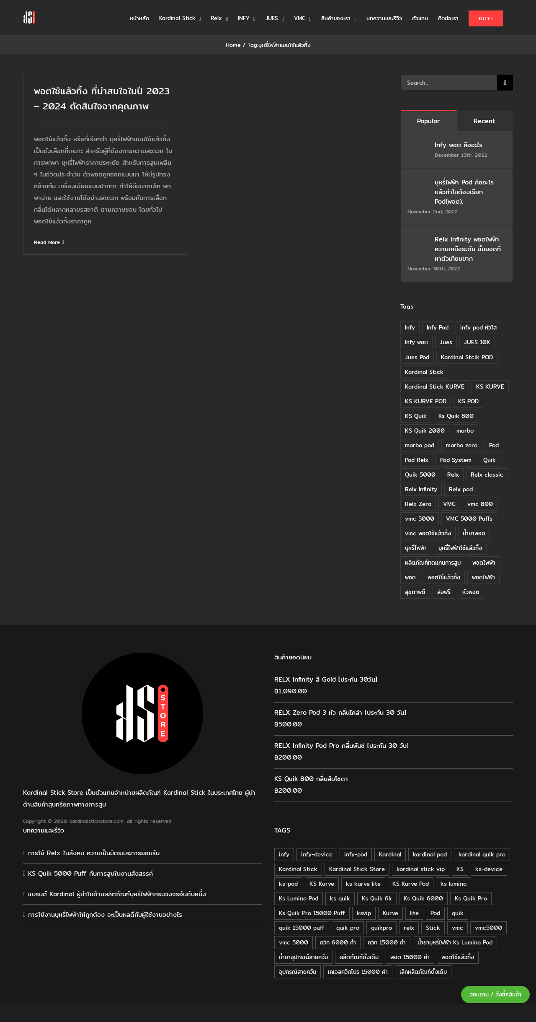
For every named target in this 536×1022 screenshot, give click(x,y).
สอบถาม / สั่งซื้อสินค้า (495, 994)
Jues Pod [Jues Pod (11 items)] (417, 357)
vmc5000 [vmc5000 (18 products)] (488, 927)
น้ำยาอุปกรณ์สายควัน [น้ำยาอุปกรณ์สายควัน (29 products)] (303, 957)
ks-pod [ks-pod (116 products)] (288, 883)
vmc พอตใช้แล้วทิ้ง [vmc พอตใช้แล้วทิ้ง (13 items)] (428, 533)
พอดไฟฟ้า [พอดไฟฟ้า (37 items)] (483, 562)
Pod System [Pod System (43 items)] (456, 459)
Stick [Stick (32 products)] (433, 927)
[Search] (505, 83)
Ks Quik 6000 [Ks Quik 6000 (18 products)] (423, 898)
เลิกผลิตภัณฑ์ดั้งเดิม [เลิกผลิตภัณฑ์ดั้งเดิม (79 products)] (423, 971)
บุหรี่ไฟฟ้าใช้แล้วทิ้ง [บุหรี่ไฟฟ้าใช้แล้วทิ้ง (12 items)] (460, 548)
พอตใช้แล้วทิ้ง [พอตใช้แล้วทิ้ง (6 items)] (444, 577)
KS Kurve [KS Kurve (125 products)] (321, 883)
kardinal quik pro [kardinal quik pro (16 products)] (482, 854)
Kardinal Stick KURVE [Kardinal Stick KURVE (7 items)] (434, 386)
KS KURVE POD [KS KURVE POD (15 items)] (425, 401)
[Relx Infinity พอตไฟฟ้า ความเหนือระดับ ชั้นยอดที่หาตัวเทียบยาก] (418, 240)
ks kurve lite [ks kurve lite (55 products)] (363, 883)
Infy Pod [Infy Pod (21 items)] (437, 327)
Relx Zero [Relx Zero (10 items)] (418, 503)
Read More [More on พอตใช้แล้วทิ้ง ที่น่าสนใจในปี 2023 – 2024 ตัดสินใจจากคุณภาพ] (47, 242)
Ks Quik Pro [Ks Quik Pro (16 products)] (471, 898)
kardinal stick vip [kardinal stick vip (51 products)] (421, 869)
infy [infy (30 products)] (284, 854)
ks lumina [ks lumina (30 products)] (453, 883)
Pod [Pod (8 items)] (494, 445)
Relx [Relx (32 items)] (453, 474)
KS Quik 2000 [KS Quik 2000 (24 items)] (425, 430)
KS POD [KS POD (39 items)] (468, 401)
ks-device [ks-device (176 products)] (488, 869)
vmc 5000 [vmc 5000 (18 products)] (293, 942)
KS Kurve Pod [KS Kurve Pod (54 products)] (410, 883)
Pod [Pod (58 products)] (435, 913)
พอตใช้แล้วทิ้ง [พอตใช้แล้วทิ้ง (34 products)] (457, 957)
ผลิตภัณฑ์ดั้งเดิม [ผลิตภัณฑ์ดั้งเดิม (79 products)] (359, 957)
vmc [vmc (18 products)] (457, 927)
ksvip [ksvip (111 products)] (364, 913)
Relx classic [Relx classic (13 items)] (487, 474)
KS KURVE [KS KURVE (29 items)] (490, 386)
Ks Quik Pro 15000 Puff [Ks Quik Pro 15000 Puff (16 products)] (312, 913)
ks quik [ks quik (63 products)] (340, 898)
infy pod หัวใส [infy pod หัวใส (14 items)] (478, 327)
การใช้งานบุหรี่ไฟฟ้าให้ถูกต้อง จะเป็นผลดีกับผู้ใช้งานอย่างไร (105, 914)
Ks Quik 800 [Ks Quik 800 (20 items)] (456, 415)
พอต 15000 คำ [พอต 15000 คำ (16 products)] (410, 957)
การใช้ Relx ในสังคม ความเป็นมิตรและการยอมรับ (94, 853)
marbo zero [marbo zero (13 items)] (461, 445)
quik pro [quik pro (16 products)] (347, 927)
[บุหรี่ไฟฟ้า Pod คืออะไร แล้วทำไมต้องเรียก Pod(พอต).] (418, 183)
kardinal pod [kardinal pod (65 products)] (430, 854)
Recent (484, 121)
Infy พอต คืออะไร (460, 145)
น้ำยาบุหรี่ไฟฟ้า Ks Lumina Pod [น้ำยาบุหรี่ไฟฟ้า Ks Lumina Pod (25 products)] (454, 942)
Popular (428, 121)
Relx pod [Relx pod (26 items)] (461, 489)
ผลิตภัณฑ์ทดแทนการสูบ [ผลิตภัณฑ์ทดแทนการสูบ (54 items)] (433, 562)
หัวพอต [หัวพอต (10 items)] (470, 592)
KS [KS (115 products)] (460, 869)
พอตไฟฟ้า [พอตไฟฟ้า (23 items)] (483, 577)
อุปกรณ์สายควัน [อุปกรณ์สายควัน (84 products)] (297, 971)
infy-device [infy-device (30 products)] (316, 854)
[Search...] (448, 83)
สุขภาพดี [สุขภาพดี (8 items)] (415, 592)
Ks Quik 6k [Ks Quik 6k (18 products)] (377, 898)
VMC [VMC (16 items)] (449, 503)
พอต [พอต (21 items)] (410, 577)
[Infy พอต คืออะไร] (418, 145)
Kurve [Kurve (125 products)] (390, 913)
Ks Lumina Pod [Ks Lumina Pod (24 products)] (298, 898)
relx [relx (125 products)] (409, 927)
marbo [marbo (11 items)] (465, 430)
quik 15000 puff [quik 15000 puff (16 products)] (302, 927)
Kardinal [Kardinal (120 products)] (390, 854)
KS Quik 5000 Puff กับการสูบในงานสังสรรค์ (90, 873)
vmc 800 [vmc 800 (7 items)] (480, 503)
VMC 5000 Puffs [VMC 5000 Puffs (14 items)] (469, 518)
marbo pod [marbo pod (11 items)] (419, 445)
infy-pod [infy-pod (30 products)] (355, 854)
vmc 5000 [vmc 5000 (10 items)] (419, 518)
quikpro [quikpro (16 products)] (381, 927)
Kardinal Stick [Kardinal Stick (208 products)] (298, 869)
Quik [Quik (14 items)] (489, 459)
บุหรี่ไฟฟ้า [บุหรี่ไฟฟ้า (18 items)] (416, 548)
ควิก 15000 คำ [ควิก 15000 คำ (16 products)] (387, 942)
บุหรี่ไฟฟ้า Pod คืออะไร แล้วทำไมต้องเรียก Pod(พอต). (464, 191)
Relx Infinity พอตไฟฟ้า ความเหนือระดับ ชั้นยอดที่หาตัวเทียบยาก (468, 248)
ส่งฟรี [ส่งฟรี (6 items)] (444, 592)
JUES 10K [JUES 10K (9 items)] (477, 342)
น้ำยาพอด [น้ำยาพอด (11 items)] (474, 533)
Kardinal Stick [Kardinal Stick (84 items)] (424, 371)
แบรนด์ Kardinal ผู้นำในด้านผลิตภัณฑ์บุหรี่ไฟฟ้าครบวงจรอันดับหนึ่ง (117, 894)
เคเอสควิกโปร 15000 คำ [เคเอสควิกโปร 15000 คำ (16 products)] (358, 971)
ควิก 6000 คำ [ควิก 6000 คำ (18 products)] (338, 942)
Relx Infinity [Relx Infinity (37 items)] (421, 489)
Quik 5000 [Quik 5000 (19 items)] (420, 474)
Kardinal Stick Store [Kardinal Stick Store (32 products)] (357, 869)
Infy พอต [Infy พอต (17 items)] (416, 342)
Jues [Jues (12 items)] (446, 342)
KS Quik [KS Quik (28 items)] (416, 415)
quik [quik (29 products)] (458, 913)
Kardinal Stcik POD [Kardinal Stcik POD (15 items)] (467, 357)
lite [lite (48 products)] (414, 913)
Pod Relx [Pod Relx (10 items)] (416, 459)
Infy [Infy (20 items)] (410, 327)
